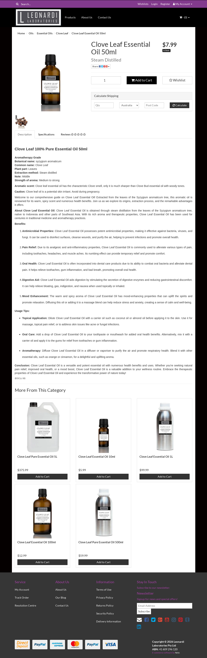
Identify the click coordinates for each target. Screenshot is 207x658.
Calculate (180, 105)
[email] (164, 606)
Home (21, 33)
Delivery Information (108, 621)
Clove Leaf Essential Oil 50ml (89, 33)
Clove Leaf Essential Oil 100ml (36, 542)
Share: (100, 66)
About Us (86, 17)
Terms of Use (103, 589)
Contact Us (104, 17)
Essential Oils (45, 33)
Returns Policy (104, 605)
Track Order (22, 597)
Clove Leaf (62, 33)
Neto (177, 652)
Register (165, 3)
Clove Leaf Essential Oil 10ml (96, 456)
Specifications (46, 134)
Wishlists (143, 3)
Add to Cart (141, 80)
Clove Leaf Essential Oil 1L (156, 456)
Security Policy (105, 613)
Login (154, 3)
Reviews (73, 134)
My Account (22, 589)
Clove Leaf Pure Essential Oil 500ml (100, 542)
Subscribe (144, 611)
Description (25, 134)
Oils (31, 33)
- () (185, 17)
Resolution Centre (25, 605)
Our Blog (60, 597)
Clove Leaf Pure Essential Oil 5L (37, 456)
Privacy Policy (104, 597)
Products (70, 17)
